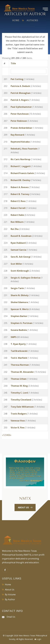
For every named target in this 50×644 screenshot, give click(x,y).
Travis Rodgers (19, 413)
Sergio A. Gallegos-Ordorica (25, 277)
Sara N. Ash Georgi (21, 256)
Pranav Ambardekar (21, 127)
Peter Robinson (19, 120)
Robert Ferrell (18, 208)
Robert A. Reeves (20, 187)
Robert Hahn (17, 215)
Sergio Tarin (17, 288)
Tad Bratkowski (19, 350)
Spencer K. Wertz (20, 309)
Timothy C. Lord (19, 392)
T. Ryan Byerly (18, 344)
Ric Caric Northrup (20, 159)
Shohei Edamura (19, 302)
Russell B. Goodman (21, 235)
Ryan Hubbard (18, 242)
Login (38, 639)
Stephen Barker (19, 316)
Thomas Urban (18, 378)
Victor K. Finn (17, 427)
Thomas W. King (19, 385)
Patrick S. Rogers (20, 99)
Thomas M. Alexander (22, 371)
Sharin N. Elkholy (19, 295)
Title (13, 63)
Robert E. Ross (18, 201)
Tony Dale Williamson (22, 406)
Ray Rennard (17, 134)
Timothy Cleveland (21, 399)
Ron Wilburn (17, 221)
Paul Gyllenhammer (21, 106)
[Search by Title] (28, 71)
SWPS (13, 337)
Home (8, 584)
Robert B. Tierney (20, 194)
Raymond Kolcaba (20, 141)
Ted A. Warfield (19, 357)
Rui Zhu (15, 229)
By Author (10, 599)
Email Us (11, 616)
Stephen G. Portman (21, 323)
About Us (9, 589)
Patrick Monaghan (20, 93)
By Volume (10, 594)
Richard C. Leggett (21, 166)
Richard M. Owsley (20, 180)
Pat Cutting (17, 79)
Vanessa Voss (18, 420)
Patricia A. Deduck (20, 86)
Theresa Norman (20, 364)
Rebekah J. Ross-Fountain (24, 148)
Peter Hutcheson (20, 113)
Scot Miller (16, 263)
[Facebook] (5, 570)
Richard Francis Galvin (22, 173)
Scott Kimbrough (20, 270)
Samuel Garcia (18, 249)
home (15, 20)
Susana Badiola (19, 330)
